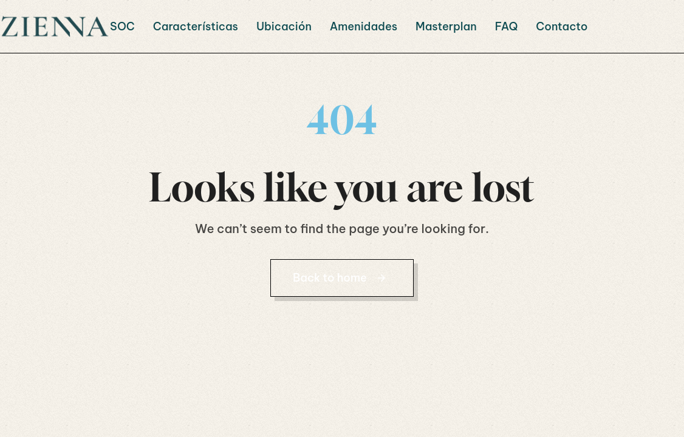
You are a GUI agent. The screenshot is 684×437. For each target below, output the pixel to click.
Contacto (561, 26)
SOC (122, 26)
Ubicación (284, 26)
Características (195, 26)
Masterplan (446, 26)
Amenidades (363, 26)
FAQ (506, 26)
